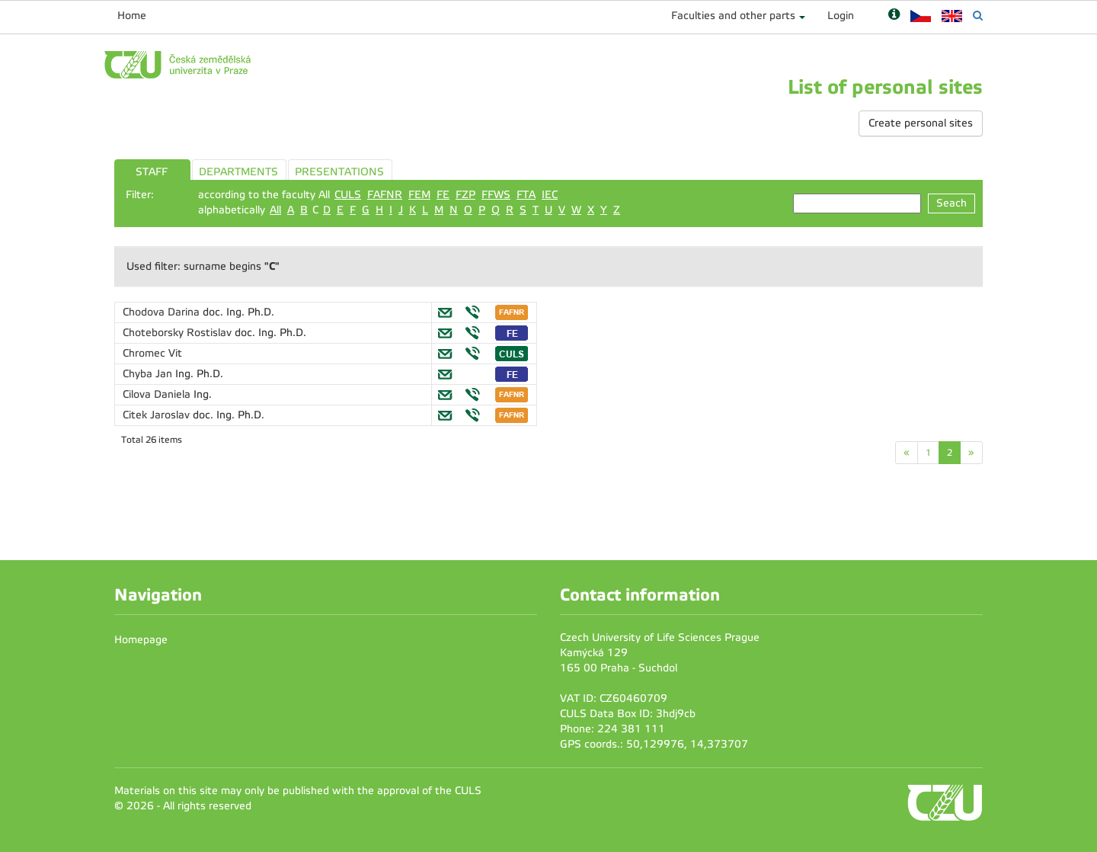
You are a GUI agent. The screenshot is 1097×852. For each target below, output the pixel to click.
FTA (526, 194)
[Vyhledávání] (978, 15)
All (275, 210)
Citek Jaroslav (158, 415)
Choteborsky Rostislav (179, 332)
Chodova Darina (163, 312)
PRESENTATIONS (339, 172)
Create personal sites (920, 123)
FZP (465, 194)
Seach (951, 203)
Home (131, 15)
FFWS (495, 194)
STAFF (152, 172)
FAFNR (384, 194)
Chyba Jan (149, 374)
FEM (419, 194)
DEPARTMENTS (238, 172)
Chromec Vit (152, 353)
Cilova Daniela (158, 394)
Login (840, 15)
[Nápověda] (894, 15)
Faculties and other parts (733, 15)
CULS (347, 194)
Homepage (141, 639)
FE (443, 194)
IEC (550, 194)
